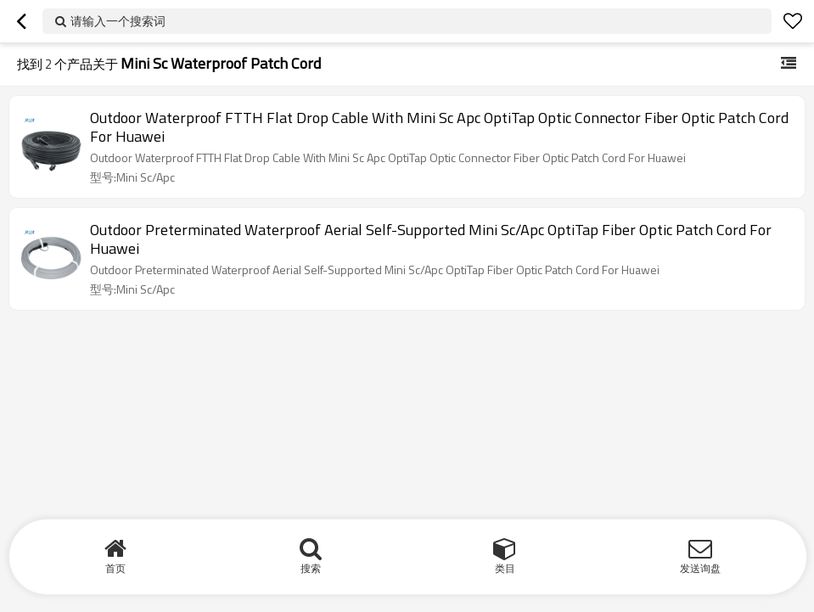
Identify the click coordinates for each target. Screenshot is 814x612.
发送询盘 (700, 568)
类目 (505, 568)
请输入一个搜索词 (118, 21)
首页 (115, 568)
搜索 (310, 568)
